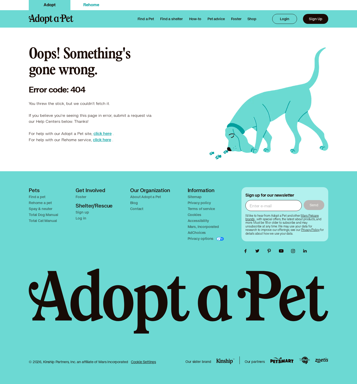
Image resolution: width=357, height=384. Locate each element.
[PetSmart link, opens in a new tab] (282, 360)
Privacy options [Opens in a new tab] (201, 238)
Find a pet (37, 197)
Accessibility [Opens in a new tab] (198, 220)
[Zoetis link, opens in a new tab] (321, 360)
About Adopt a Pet (145, 197)
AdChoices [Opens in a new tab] (197, 232)
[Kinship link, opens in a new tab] (225, 361)
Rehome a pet (40, 203)
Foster (81, 197)
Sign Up (315, 19)
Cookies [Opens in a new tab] (194, 215)
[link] (236, 19)
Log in (81, 218)
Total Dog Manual (43, 215)
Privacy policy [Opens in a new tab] (199, 203)
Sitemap (195, 197)
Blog (134, 203)
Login (284, 19)
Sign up (82, 212)
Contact (136, 209)
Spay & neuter (40, 209)
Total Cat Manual (43, 220)
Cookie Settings (143, 362)
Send (314, 205)
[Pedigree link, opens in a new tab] (304, 360)
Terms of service (201, 209)
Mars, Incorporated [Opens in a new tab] (203, 226)
